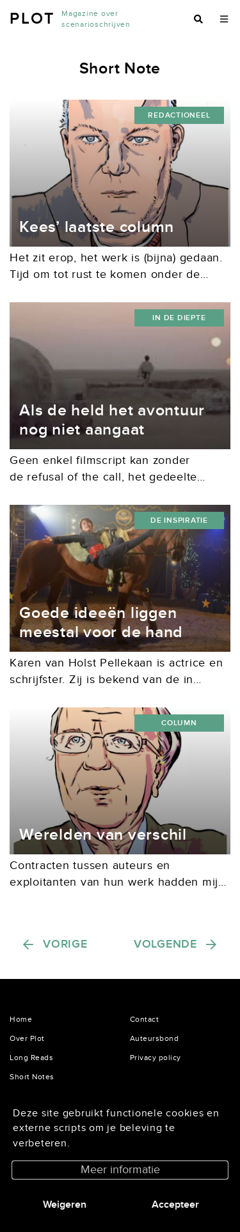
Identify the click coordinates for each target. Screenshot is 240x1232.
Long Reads (31, 1057)
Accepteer (175, 1204)
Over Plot (27, 1038)
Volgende (165, 944)
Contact (144, 1019)
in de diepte (178, 318)
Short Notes (32, 1076)
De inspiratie (179, 520)
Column (179, 723)
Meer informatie (120, 1169)
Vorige (65, 944)
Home (21, 1019)
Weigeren (64, 1204)
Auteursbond (154, 1038)
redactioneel (179, 115)
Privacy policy (155, 1057)
